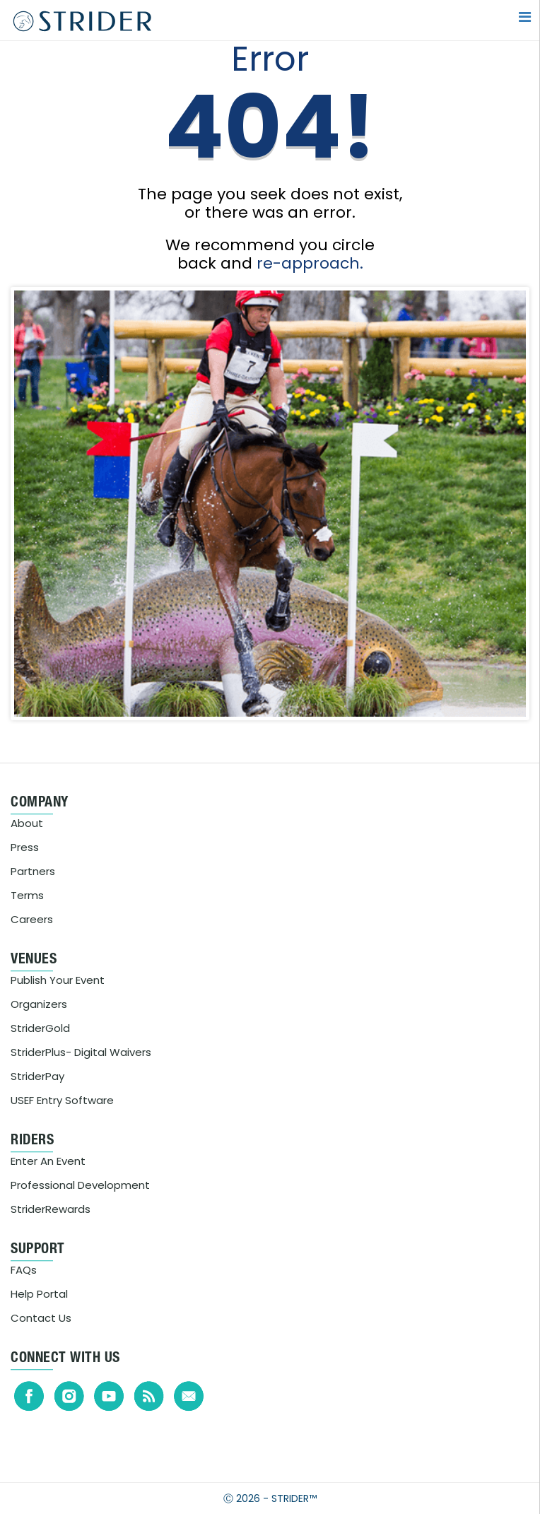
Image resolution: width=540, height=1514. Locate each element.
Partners (33, 871)
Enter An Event (48, 1161)
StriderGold (40, 1028)
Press (25, 847)
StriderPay (37, 1076)
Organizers (39, 1004)
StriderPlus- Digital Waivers (81, 1052)
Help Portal (39, 1293)
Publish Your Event (58, 980)
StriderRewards (50, 1209)
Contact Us (41, 1317)
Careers (32, 919)
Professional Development (80, 1185)
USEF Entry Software (62, 1100)
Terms (27, 895)
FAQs (24, 1269)
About (27, 823)
